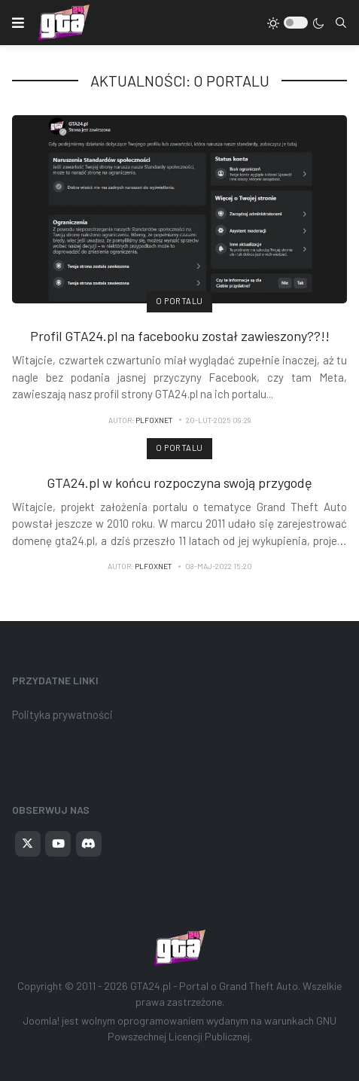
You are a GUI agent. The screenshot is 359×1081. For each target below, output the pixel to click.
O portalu (179, 301)
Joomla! (41, 1020)
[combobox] (341, 23)
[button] (18, 22)
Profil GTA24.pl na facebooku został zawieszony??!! (180, 335)
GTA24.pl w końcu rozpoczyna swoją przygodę (179, 482)
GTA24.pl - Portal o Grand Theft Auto (214, 985)
